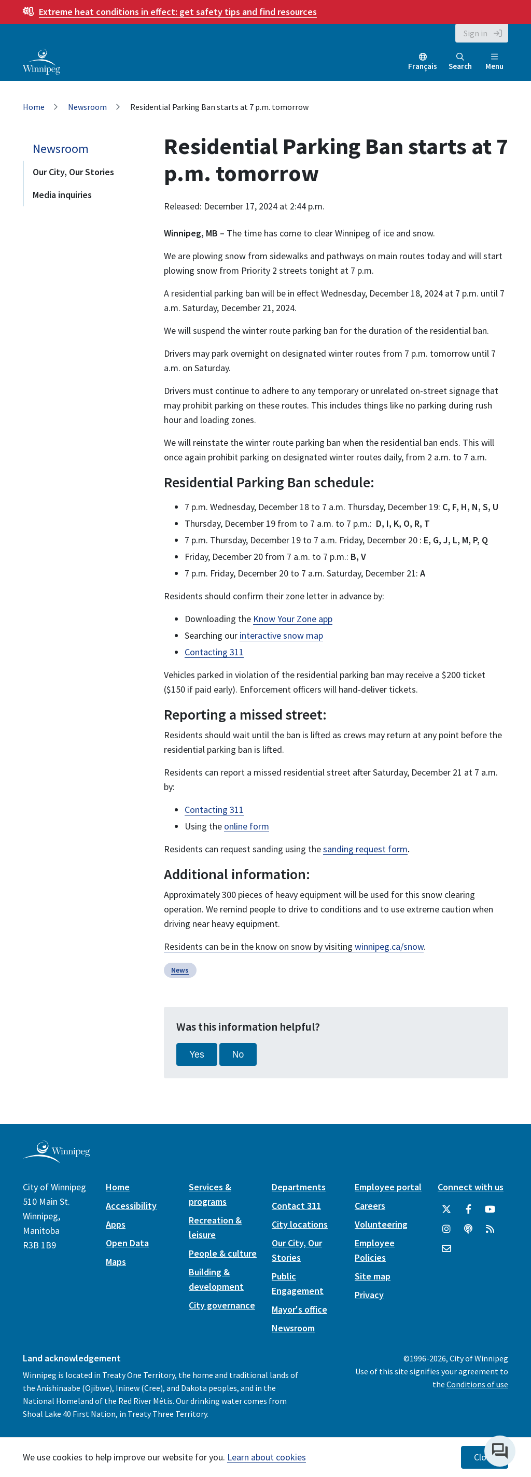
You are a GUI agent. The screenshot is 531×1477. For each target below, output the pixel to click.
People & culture (223, 1253)
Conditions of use (477, 1384)
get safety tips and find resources (178, 12)
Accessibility (131, 1206)
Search (460, 62)
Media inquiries (62, 195)
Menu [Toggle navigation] (494, 62)
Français (422, 66)
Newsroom (87, 107)
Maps (116, 1262)
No (238, 1054)
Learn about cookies (266, 1457)
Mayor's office (299, 1309)
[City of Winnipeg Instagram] (446, 1229)
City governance (222, 1305)
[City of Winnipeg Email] (446, 1249)
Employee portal (388, 1187)
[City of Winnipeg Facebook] (468, 1209)
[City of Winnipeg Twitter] (446, 1209)
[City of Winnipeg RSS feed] (490, 1229)
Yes (196, 1054)
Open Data (127, 1243)
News (180, 970)
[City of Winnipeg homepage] (56, 1159)
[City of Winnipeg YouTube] (490, 1209)
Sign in (475, 33)
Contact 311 (296, 1206)
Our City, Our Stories (73, 172)
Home (34, 107)
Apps (115, 1224)
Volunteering (381, 1224)
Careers (370, 1206)
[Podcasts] (468, 1229)
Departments (299, 1187)
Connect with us (471, 1187)
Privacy (369, 1295)
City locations (300, 1224)
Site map (372, 1276)
